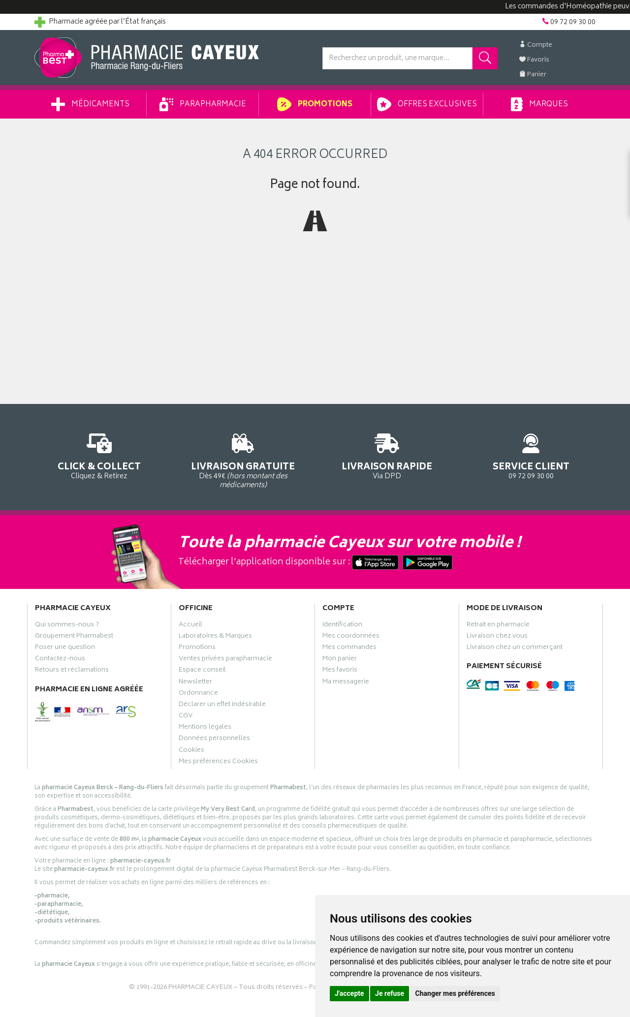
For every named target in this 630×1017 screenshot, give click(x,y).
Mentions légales (205, 728)
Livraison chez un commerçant (515, 648)
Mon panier (339, 660)
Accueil (190, 626)
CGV (185, 717)
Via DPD (387, 455)
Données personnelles (214, 739)
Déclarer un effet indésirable (222, 705)
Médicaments (90, 104)
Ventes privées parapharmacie (225, 660)
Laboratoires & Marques (215, 637)
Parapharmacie (202, 104)
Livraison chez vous (497, 637)
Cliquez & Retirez (99, 455)
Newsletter (195, 683)
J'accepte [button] (349, 993)
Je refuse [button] (389, 993)
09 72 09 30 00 (531, 455)
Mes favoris (339, 671)
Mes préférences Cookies (218, 763)
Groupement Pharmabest (74, 637)
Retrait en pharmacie (498, 626)
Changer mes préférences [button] (455, 993)
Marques (539, 104)
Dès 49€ (243, 460)
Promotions (314, 104)
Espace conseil (202, 671)
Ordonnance (198, 694)
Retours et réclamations (72, 671)
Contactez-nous (60, 660)
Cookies (191, 751)
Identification (342, 626)
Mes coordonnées (350, 637)
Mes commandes (349, 648)
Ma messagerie (345, 683)
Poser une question (65, 648)
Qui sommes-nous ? (67, 626)
